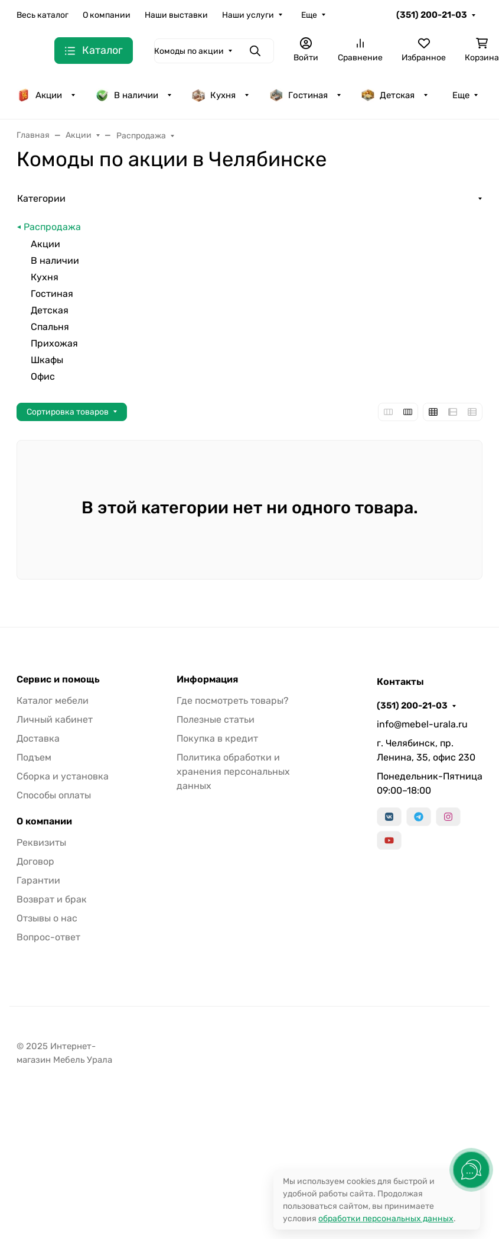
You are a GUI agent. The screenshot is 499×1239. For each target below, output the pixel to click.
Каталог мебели (53, 700)
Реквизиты (41, 842)
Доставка (38, 738)
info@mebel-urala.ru (422, 724)
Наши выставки (176, 15)
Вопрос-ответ (48, 937)
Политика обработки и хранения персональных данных (233, 771)
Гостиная (298, 95)
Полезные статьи (216, 719)
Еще (309, 15)
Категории (41, 198)
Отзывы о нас (47, 918)
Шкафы (47, 359)
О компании (107, 15)
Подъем (34, 757)
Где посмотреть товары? (233, 700)
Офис (43, 376)
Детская (388, 95)
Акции (39, 95)
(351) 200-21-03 (431, 14)
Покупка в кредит (217, 738)
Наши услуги (248, 15)
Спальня (50, 326)
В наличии (126, 95)
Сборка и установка (63, 776)
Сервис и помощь (58, 679)
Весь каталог (43, 15)
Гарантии (38, 880)
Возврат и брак (52, 899)
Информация (207, 679)
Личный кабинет (55, 719)
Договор (35, 861)
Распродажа (52, 226)
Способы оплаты (54, 795)
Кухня (213, 95)
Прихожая (54, 343)
